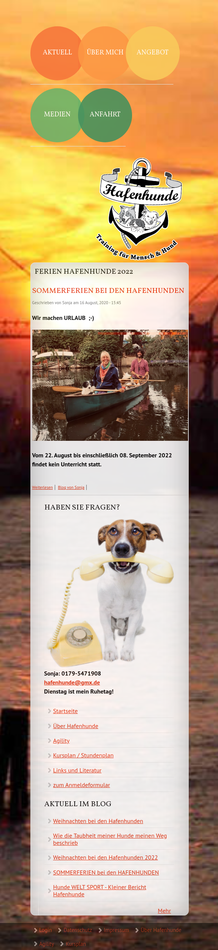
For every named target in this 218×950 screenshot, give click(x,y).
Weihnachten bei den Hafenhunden (98, 821)
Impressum (116, 929)
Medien (57, 114)
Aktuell (57, 52)
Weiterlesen (42, 487)
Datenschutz (77, 929)
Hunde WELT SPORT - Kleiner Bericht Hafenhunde (99, 890)
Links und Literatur (77, 770)
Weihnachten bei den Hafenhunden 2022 (105, 857)
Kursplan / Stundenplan (83, 755)
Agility (61, 740)
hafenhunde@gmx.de (72, 682)
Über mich (105, 52)
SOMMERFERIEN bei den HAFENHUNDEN (108, 291)
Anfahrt (105, 114)
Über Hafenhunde (75, 726)
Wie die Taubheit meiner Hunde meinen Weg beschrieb (110, 839)
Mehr (164, 910)
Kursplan (76, 943)
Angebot (152, 52)
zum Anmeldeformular (81, 785)
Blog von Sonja (71, 487)
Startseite (65, 711)
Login (45, 929)
